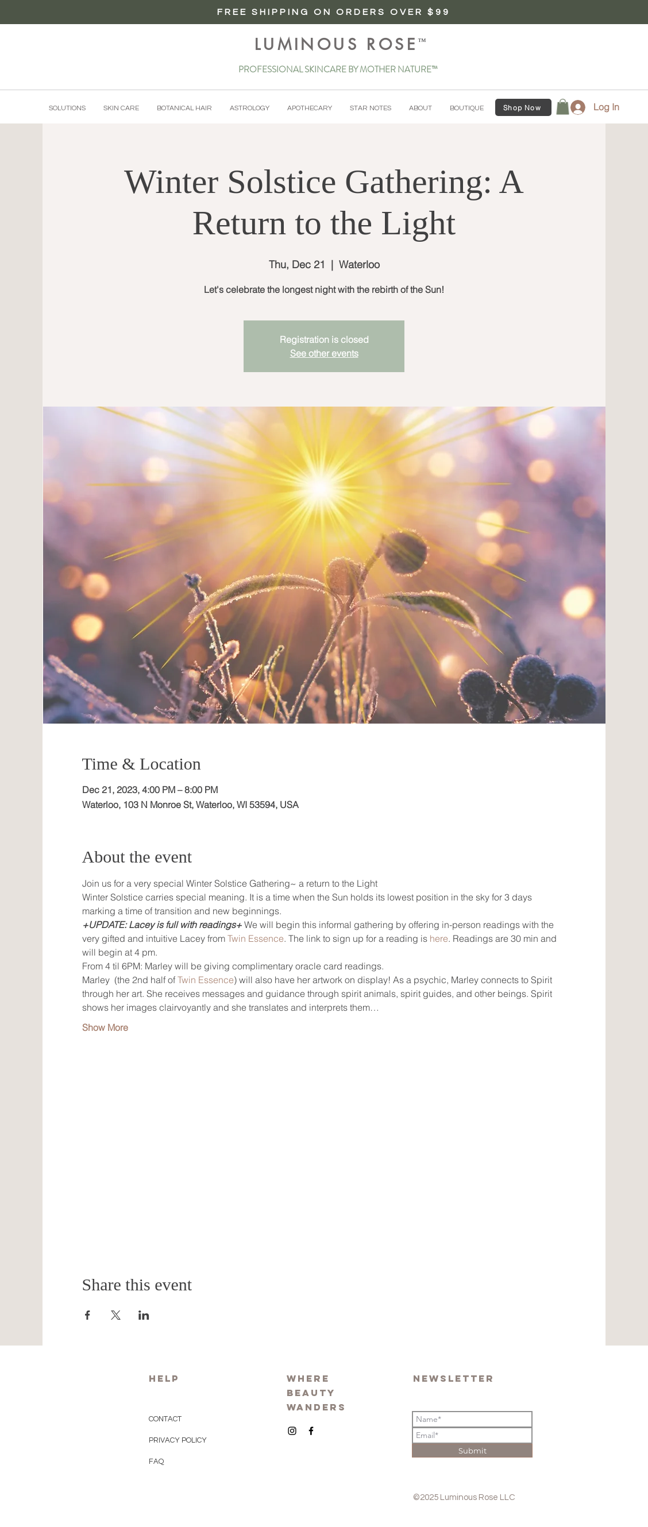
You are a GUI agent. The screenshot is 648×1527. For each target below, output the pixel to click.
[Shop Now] (523, 107)
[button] (67, 108)
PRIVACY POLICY (179, 1440)
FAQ (156, 1462)
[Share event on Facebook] (87, 1315)
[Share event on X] (115, 1315)
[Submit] (472, 1451)
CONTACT (165, 1419)
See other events (324, 353)
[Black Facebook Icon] (311, 1430)
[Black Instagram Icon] (292, 1430)
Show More (105, 1027)
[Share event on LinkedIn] (143, 1315)
